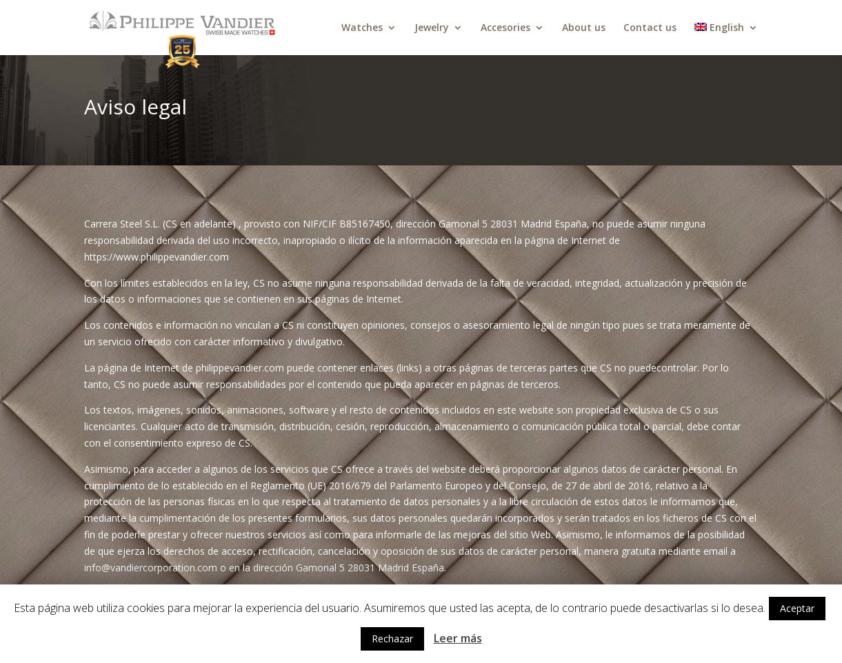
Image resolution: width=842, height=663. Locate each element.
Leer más (458, 638)
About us (583, 28)
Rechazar (392, 638)
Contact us (649, 28)
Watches (362, 28)
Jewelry (431, 28)
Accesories (505, 28)
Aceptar (797, 608)
